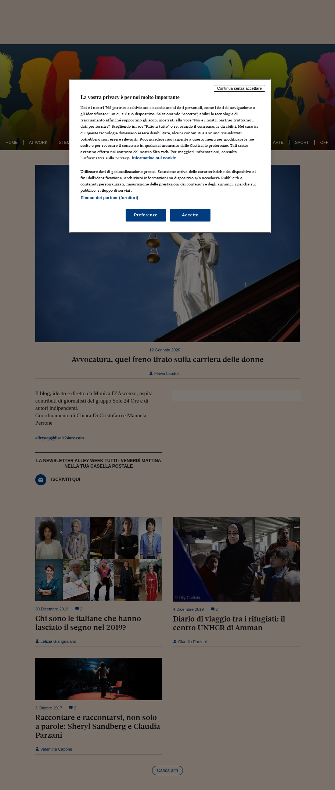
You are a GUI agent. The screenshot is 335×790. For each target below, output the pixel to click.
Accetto (190, 215)
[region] (169, 156)
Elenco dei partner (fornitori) (109, 197)
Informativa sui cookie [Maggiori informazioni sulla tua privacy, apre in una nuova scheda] (154, 158)
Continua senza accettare (239, 88)
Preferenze (146, 215)
